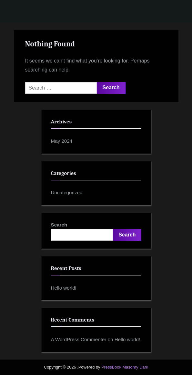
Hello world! (63, 288)
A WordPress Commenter (78, 339)
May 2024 (62, 141)
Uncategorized (67, 192)
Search (59, 224)
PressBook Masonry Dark (124, 367)
